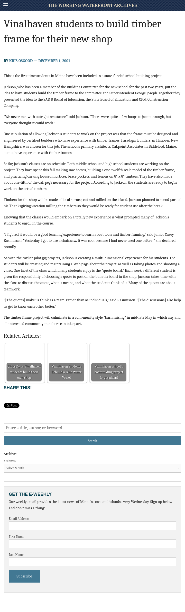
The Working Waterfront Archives (92, 5)
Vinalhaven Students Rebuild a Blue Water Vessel (66, 372)
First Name (16, 537)
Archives (10, 461)
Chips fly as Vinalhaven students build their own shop (24, 372)
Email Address (19, 519)
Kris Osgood (21, 61)
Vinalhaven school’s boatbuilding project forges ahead (108, 372)
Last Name (16, 555)
